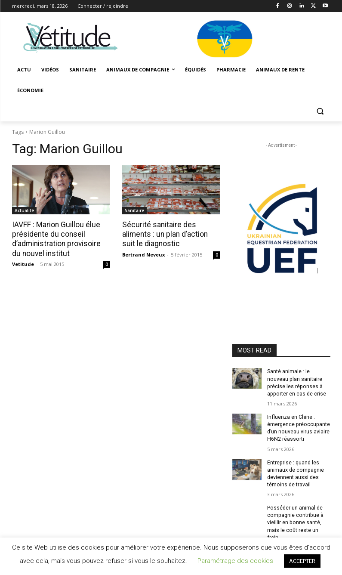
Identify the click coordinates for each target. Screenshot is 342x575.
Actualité (24, 210)
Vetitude (23, 263)
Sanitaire (134, 210)
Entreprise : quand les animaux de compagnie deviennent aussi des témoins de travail (295, 472)
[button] (320, 111)
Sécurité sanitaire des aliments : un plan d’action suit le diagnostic (170, 234)
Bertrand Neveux (143, 254)
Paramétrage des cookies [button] (235, 561)
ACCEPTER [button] (302, 561)
